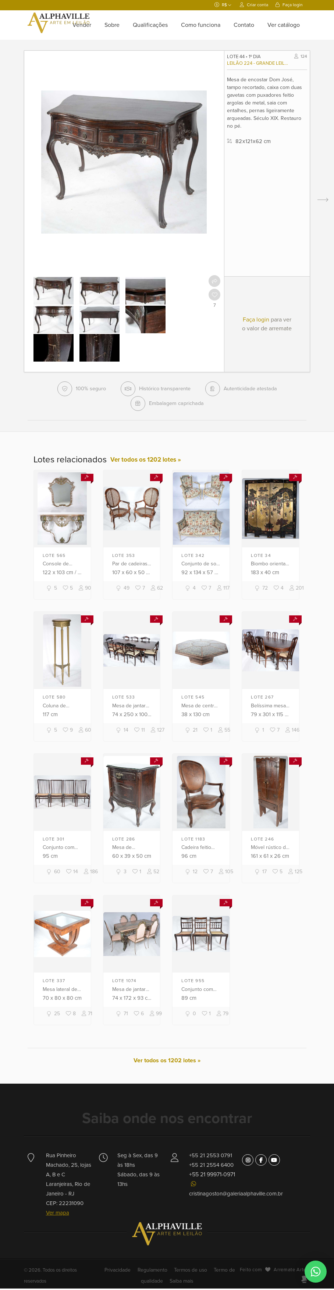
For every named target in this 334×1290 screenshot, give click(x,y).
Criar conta (254, 4)
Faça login (289, 4)
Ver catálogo (283, 25)
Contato (244, 25)
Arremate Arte (290, 1271)
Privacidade (122, 1272)
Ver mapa (57, 1214)
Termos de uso (189, 1272)
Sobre (112, 25)
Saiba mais (180, 1283)
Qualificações (150, 25)
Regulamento (154, 1272)
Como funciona (200, 25)
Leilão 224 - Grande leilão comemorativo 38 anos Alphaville (259, 63)
